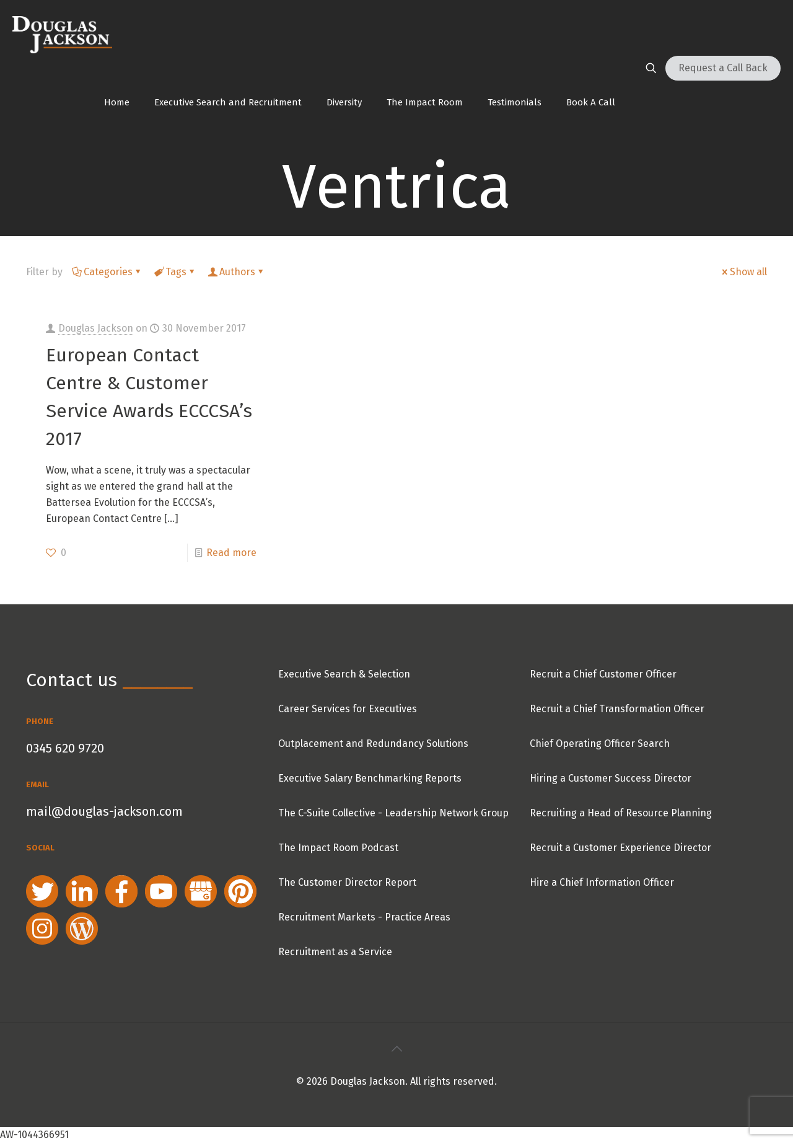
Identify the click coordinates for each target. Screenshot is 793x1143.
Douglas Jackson (95, 328)
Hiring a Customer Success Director (610, 778)
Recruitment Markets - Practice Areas (364, 917)
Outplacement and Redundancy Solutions (373, 743)
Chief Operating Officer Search (600, 743)
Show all (743, 272)
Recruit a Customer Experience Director (620, 848)
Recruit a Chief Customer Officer (603, 674)
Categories (107, 272)
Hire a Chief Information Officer (602, 882)
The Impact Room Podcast (338, 848)
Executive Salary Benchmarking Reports (370, 778)
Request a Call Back (723, 68)
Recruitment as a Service (335, 952)
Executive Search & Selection (344, 674)
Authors (236, 272)
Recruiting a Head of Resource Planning (621, 813)
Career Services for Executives (347, 709)
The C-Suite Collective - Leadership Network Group (393, 813)
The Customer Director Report (347, 882)
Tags (175, 272)
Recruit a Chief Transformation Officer (617, 709)
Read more (231, 552)
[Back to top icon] (396, 1048)
